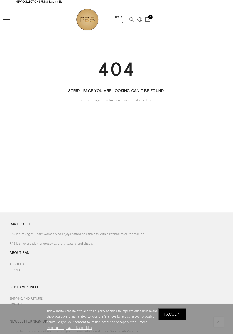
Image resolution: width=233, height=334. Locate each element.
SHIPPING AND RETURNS (27, 298)
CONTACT (16, 304)
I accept (172, 314)
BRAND (15, 270)
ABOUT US (17, 264)
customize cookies (79, 327)
